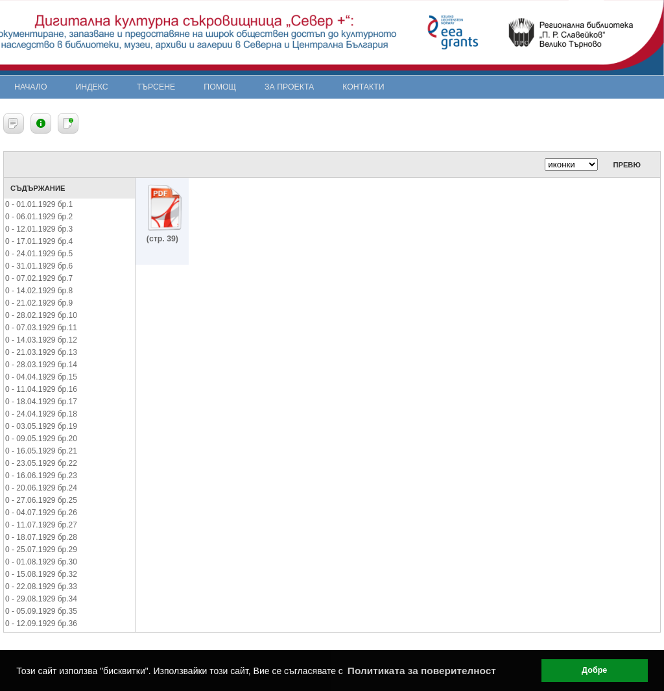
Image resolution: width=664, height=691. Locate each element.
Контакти (363, 86)
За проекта (289, 86)
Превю (627, 165)
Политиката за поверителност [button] (422, 670)
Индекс (92, 86)
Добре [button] (594, 670)
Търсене (156, 86)
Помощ (220, 86)
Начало (30, 86)
